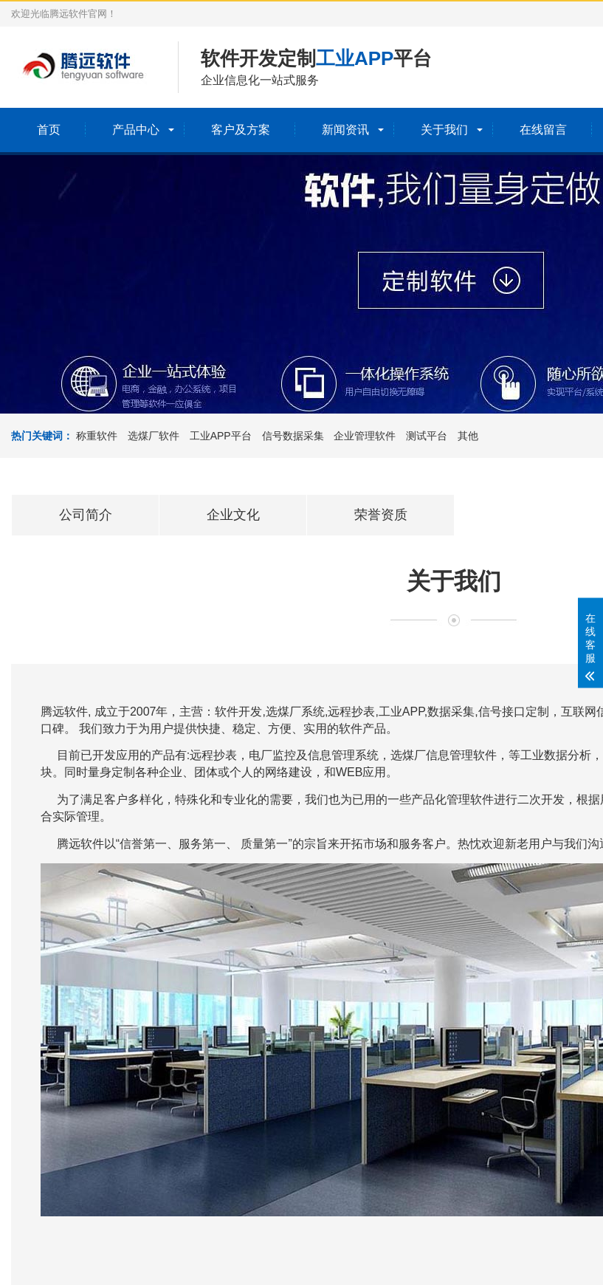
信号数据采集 (293, 436)
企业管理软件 (365, 436)
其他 (468, 436)
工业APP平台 (221, 436)
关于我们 (444, 129)
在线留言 (543, 129)
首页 (49, 129)
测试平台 (426, 436)
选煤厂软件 (153, 436)
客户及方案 (240, 129)
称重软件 (96, 436)
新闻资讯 (345, 129)
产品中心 (135, 129)
